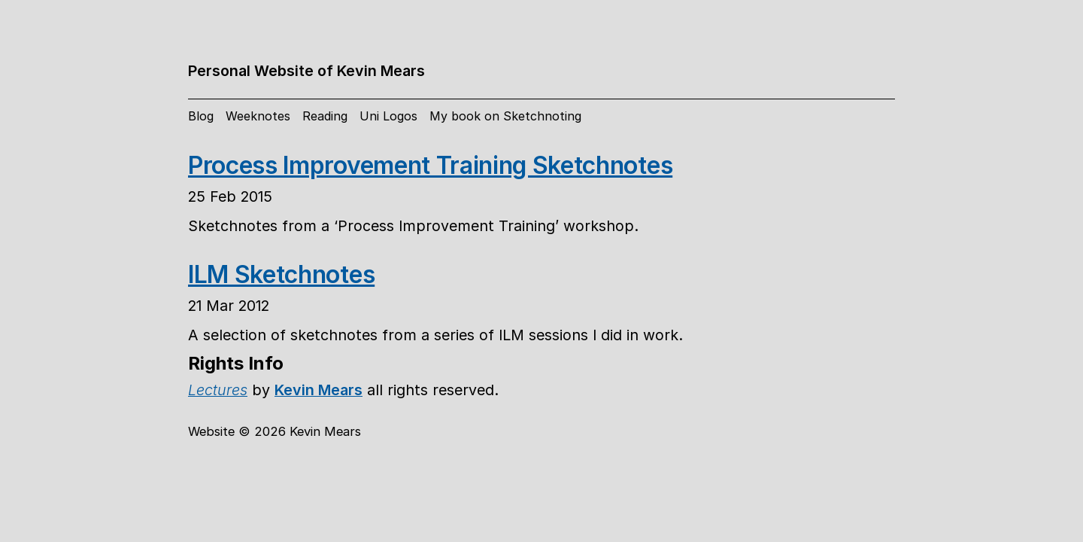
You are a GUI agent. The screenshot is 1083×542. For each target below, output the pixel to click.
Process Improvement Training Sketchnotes (430, 165)
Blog (201, 115)
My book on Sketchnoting (505, 115)
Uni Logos (388, 115)
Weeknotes (258, 115)
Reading (324, 115)
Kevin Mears (319, 390)
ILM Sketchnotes (281, 274)
